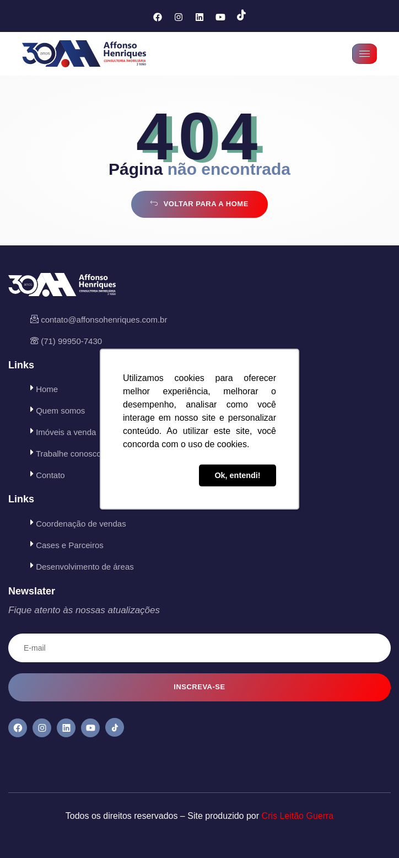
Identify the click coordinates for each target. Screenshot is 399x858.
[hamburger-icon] (364, 54)
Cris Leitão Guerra (298, 816)
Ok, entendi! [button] (237, 475)
